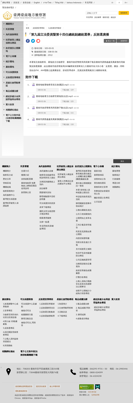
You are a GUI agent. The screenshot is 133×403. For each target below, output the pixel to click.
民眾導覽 (10, 29)
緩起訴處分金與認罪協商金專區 (13, 97)
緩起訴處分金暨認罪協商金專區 (102, 308)
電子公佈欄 (11, 56)
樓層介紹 (25, 175)
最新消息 (106, 17)
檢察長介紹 (8, 175)
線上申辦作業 (55, 386)
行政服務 (116, 179)
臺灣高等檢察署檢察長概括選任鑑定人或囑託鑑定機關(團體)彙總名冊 (83, 175)
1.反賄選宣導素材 (54, 28)
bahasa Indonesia (74, 2)
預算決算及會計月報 (83, 243)
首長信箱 (27, 2)
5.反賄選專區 (8, 328)
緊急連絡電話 (8, 7)
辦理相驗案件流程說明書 (47, 197)
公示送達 (98, 201)
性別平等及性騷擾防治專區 (83, 254)
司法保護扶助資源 (47, 203)
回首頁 (16, 2)
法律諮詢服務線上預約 (47, 182)
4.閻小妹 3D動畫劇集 (10, 322)
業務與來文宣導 (101, 187)
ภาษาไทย (47, 2)
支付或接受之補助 (83, 249)
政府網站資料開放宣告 (23, 386)
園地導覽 (116, 171)
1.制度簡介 (62, 304)
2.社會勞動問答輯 (65, 308)
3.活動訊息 (62, 312)
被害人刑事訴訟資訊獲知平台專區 (65, 182)
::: (1, 1)
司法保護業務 (12, 72)
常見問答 (89, 2)
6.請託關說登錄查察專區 (10, 333)
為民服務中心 (9, 195)
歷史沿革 (7, 179)
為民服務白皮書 (46, 171)
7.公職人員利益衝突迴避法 (10, 340)
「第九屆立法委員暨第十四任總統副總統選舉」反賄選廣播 (68, 34)
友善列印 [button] (124, 41)
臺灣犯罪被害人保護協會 (11, 204)
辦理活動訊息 (27, 318)
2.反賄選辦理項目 (47, 308)
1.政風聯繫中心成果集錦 (10, 305)
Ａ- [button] (112, 2)
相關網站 (116, 187)
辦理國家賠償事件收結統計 (83, 204)
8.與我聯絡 (7, 345)
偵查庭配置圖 (27, 179)
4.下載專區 (62, 316)
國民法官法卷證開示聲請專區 (47, 212)
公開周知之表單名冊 (83, 219)
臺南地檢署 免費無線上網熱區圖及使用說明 (29, 185)
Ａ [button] (119, 2)
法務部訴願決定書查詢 (83, 265)
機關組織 (7, 187)
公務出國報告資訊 (83, 210)
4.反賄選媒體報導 (47, 316)
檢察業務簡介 (9, 191)
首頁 (27, 28)
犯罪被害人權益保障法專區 (13, 41)
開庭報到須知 (45, 192)
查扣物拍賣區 (100, 183)
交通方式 (25, 171)
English (37, 2)
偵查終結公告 (100, 179)
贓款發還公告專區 (102, 197)
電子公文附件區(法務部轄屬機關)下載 (13, 118)
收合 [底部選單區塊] (122, 161)
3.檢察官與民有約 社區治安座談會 (10, 315)
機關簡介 (10, 24)
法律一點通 (44, 222)
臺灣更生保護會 (10, 199)
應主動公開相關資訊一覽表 (83, 184)
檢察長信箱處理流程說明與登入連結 (47, 176)
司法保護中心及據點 (29, 305)
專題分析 (116, 183)
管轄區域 (7, 183)
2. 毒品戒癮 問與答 (83, 309)
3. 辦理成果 (81, 314)
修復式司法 (26, 310)
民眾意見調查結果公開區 (83, 232)
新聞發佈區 (99, 175)
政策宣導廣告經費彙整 (83, 271)
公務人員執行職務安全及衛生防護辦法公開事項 (83, 284)
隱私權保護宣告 (21, 391)
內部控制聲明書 (82, 238)
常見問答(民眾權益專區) (46, 227)
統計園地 (10, 61)
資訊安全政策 (41, 386)
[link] (28, 41)
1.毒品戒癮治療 (82, 304)
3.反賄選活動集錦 (47, 312)
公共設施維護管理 (83, 259)
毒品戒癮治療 (12, 91)
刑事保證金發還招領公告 (102, 192)
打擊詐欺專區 (82, 277)
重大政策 (10, 104)
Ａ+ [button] (125, 2)
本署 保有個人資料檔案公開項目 (83, 191)
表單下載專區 (45, 207)
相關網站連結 (12, 109)
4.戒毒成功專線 (82, 318)
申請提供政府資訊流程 (83, 197)
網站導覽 (6, 2)
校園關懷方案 (27, 314)
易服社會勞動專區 (13, 84)
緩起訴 (113, 17)
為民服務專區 (12, 34)
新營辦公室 (26, 192)
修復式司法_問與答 (28, 323)
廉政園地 (10, 66)
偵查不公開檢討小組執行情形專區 (83, 291)
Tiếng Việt (59, 2)
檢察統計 (116, 175)
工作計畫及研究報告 (83, 226)
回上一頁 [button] (111, 41)
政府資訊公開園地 (13, 49)
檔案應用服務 (45, 218)
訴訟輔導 (97, 17)
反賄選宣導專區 (13, 77)
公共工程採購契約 (83, 214)
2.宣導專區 (7, 310)
